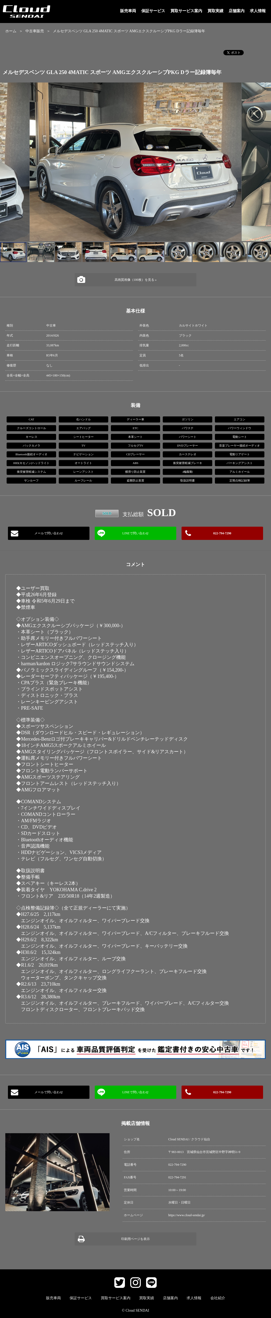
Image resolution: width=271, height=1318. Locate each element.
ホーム (10, 31)
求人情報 (258, 11)
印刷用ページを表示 (135, 1239)
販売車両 (128, 11)
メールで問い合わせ (48, 533)
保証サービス (153, 11)
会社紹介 (217, 1298)
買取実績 (215, 11)
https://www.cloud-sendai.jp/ (186, 1215)
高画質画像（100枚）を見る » (136, 280)
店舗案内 (237, 11)
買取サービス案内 (186, 11)
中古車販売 (34, 31)
